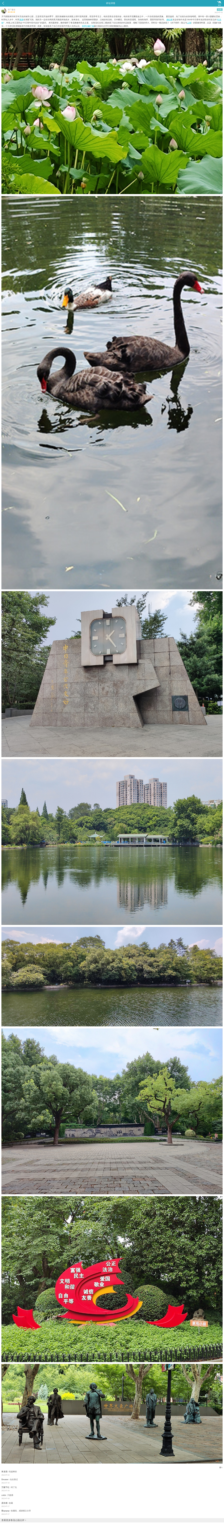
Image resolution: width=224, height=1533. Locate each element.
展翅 (21, 20)
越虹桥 (169, 20)
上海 (189, 23)
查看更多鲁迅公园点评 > (13, 1520)
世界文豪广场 (88, 26)
